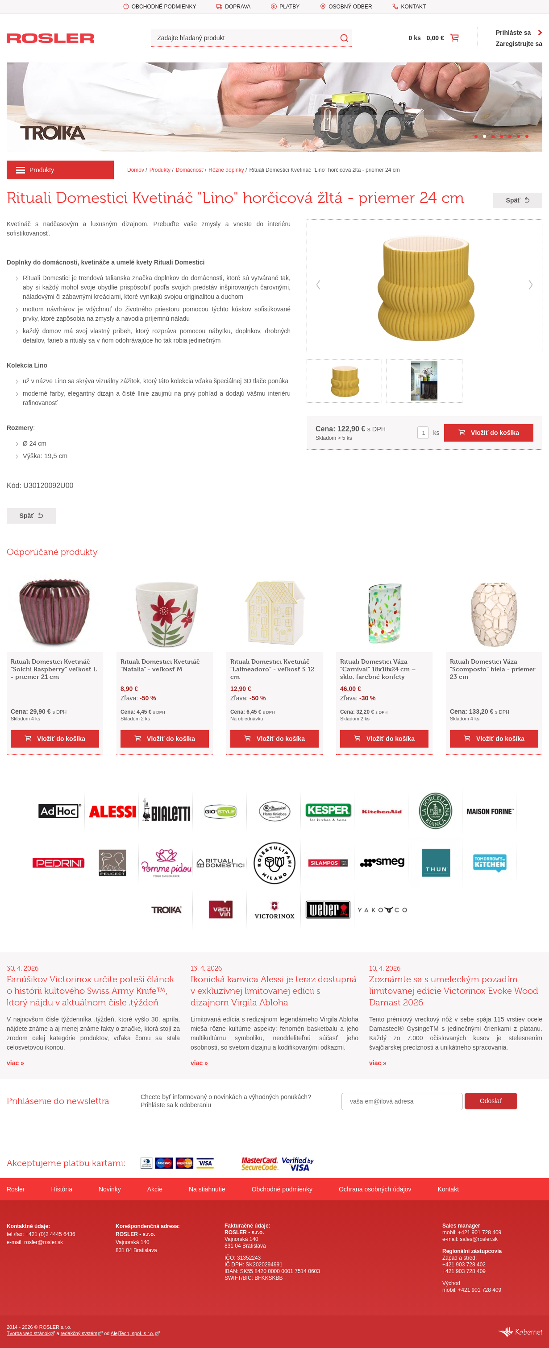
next (530, 284)
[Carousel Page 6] (518, 136)
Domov (135, 170)
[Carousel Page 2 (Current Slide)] (484, 136)
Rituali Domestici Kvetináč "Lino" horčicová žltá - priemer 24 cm (324, 170)
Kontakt (413, 7)
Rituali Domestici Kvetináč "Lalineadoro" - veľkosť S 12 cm (272, 668)
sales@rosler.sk (479, 1239)
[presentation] (409, 1129)
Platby (289, 7)
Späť (513, 200)
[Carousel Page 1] (476, 136)
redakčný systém (79, 1333)
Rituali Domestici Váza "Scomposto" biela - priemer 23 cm (493, 668)
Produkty (35, 170)
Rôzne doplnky (226, 170)
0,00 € (435, 37)
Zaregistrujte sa (519, 43)
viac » (15, 1063)
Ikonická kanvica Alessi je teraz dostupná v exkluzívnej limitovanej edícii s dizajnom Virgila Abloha (274, 991)
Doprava (237, 7)
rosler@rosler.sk (43, 1242)
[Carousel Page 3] (493, 136)
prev (318, 284)
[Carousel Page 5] (510, 136)
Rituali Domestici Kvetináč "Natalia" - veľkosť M (160, 665)
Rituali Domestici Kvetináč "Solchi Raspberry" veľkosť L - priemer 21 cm (54, 668)
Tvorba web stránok (28, 1333)
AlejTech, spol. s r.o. (132, 1333)
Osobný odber (350, 7)
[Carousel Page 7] (526, 136)
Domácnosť (190, 170)
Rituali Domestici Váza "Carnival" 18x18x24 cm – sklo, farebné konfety (378, 668)
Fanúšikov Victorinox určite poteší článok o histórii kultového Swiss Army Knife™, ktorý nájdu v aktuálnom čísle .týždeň (90, 991)
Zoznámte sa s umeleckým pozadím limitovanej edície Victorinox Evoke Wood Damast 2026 (453, 991)
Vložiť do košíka (495, 432)
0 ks (415, 37)
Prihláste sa (513, 32)
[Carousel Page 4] (501, 136)
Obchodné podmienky (164, 7)
